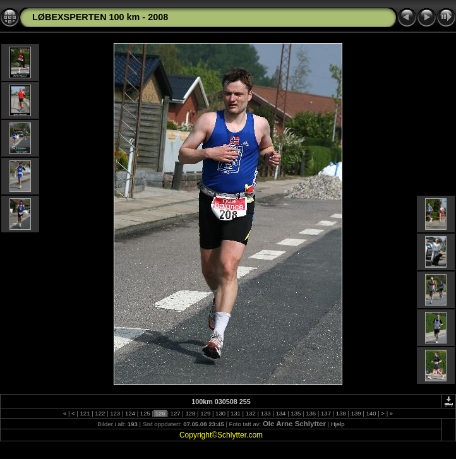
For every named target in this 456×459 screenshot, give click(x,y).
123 (115, 413)
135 (296, 413)
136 (310, 413)
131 (235, 413)
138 (340, 413)
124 (129, 413)
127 (175, 413)
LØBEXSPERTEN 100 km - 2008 (100, 17)
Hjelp (338, 423)
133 (265, 413)
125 (145, 413)
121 (85, 413)
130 (220, 413)
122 (100, 413)
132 (250, 413)
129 (205, 413)
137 (325, 413)
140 (371, 413)
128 (190, 413)
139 (356, 413)
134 (280, 413)
